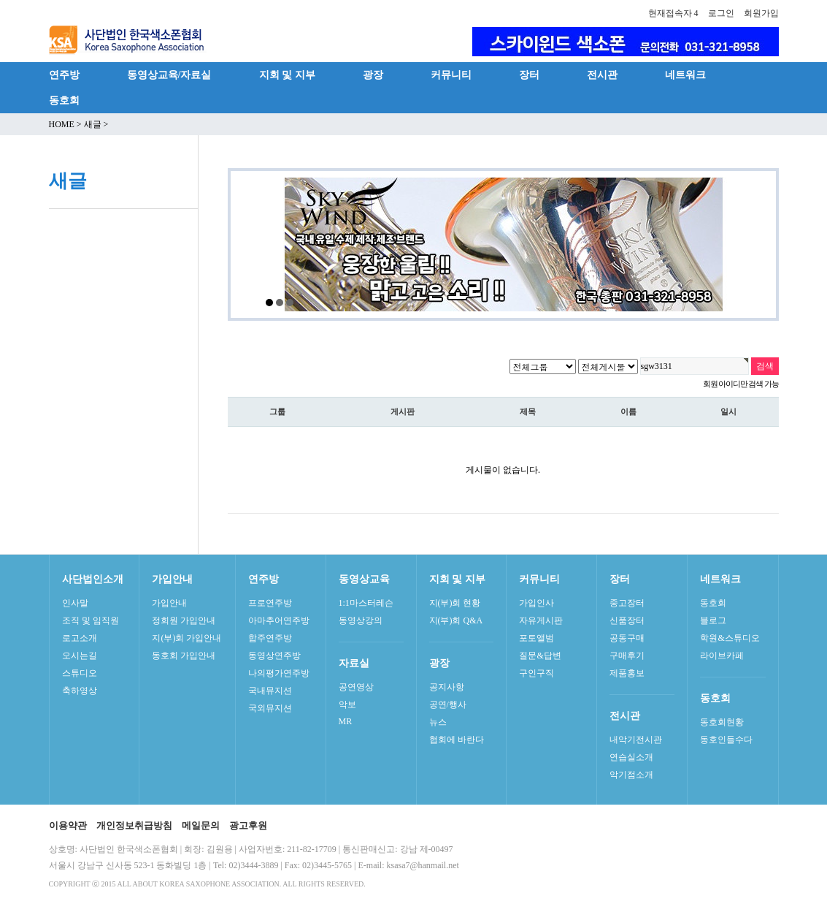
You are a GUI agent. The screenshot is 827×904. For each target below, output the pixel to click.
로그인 (721, 13)
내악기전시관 (635, 739)
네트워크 (685, 74)
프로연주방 (270, 603)
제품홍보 (627, 673)
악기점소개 (631, 775)
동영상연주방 (274, 655)
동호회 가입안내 (183, 655)
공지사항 (446, 687)
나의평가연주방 (278, 673)
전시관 (602, 74)
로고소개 (79, 638)
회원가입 (761, 13)
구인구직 (536, 673)
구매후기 (627, 655)
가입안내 (169, 603)
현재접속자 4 (673, 13)
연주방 (64, 74)
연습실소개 (631, 757)
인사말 (75, 603)
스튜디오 (79, 673)
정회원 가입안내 (183, 620)
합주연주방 (270, 638)
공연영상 (356, 687)
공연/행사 (447, 704)
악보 (347, 704)
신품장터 (627, 620)
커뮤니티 (451, 74)
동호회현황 (722, 722)
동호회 (64, 100)
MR (346, 721)
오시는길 (79, 655)
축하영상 (79, 690)
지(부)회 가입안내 (186, 638)
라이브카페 (722, 655)
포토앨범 (536, 638)
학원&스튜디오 (729, 638)
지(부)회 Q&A (456, 620)
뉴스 (438, 722)
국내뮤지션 (270, 690)
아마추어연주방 (278, 620)
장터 (529, 74)
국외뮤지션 (270, 708)
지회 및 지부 (287, 74)
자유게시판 (541, 620)
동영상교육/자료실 (169, 74)
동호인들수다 (726, 739)
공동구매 (627, 638)
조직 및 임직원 (90, 620)
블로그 (713, 620)
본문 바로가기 (0, 0)
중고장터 (627, 603)
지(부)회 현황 (455, 603)
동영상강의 (360, 620)
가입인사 (536, 603)
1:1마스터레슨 (366, 603)
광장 (373, 74)
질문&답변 (540, 655)
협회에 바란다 (456, 739)
